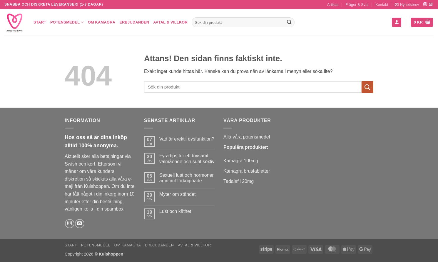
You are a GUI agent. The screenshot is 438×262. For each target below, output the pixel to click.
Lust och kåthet (175, 211)
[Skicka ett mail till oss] (430, 4)
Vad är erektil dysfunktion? (186, 138)
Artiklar (333, 4)
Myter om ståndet (177, 194)
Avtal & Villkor (170, 22)
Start (40, 22)
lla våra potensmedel (248, 136)
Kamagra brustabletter (246, 170)
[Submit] (289, 22)
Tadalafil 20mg (238, 181)
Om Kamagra (102, 22)
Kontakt (381, 4)
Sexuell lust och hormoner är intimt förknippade (186, 178)
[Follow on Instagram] (425, 4)
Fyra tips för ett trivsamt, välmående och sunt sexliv (187, 158)
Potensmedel (67, 22)
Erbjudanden (134, 22)
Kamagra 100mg (240, 160)
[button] (407, 5)
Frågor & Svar (357, 4)
